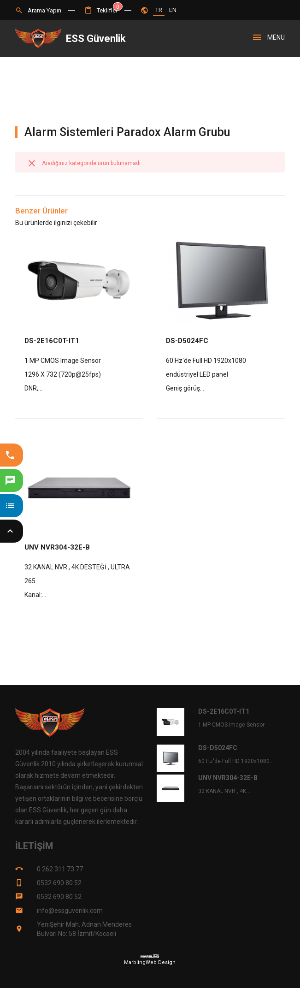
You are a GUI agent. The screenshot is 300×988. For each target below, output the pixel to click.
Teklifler (101, 10)
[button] (101, 10)
